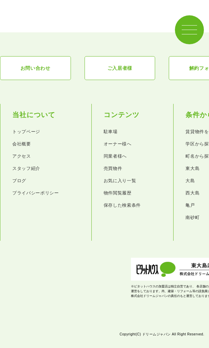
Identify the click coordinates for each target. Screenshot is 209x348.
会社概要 (21, 143)
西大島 (192, 192)
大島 (190, 180)
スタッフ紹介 (26, 168)
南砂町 (192, 217)
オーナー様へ (118, 143)
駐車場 (111, 131)
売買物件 (113, 168)
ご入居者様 (120, 68)
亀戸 (190, 205)
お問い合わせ (35, 68)
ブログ (19, 180)
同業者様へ (115, 156)
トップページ (26, 131)
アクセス (21, 156)
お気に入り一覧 (120, 180)
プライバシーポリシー (35, 192)
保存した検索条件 (122, 205)
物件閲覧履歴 (118, 192)
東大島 (192, 168)
